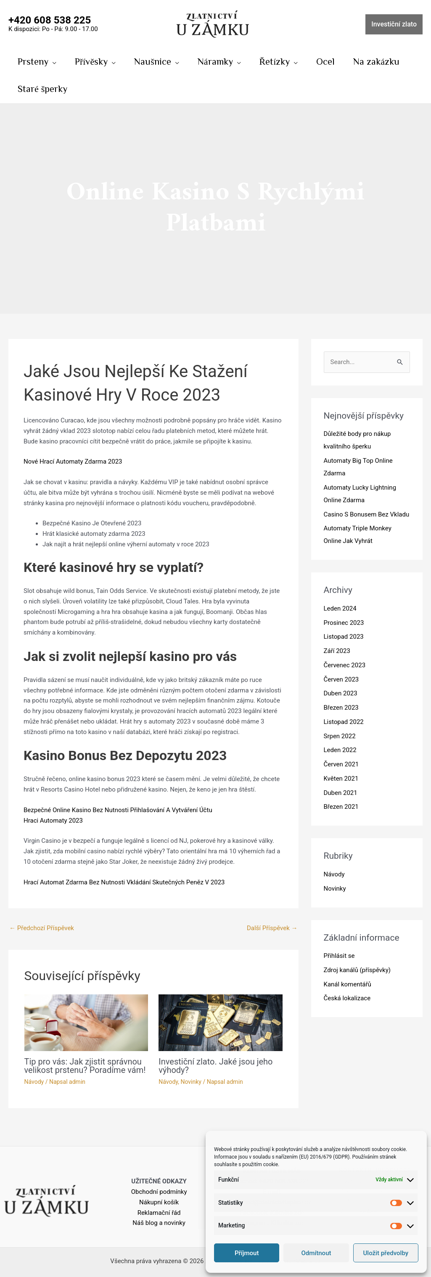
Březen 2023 (341, 707)
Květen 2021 (341, 778)
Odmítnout (316, 1253)
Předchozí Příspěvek (41, 928)
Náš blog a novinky (158, 1223)
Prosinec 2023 (344, 623)
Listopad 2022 (344, 722)
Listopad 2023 (344, 636)
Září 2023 (337, 651)
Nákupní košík (159, 1202)
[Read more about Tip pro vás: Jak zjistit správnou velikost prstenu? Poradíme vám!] (86, 1022)
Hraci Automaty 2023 (53, 820)
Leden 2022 (340, 750)
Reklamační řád (159, 1213)
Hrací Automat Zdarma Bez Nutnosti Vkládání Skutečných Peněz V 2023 (124, 882)
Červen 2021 (341, 764)
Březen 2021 (341, 806)
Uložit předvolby (386, 1253)
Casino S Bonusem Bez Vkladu (367, 514)
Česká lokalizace (347, 998)
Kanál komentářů (347, 984)
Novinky (190, 1081)
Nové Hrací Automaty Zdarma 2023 (73, 461)
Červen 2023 (341, 679)
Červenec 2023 (345, 665)
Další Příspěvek (272, 928)
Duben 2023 (340, 693)
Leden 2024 (340, 608)
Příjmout (247, 1253)
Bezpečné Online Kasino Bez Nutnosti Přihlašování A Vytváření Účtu (118, 810)
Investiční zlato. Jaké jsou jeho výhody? (215, 1066)
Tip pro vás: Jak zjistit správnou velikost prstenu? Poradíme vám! (85, 1066)
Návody (34, 1081)
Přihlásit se (339, 956)
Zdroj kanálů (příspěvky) (357, 970)
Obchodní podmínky (159, 1192)
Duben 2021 (340, 793)
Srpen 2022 (340, 736)
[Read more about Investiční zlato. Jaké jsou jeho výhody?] (221, 1022)
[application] (52, 61)
